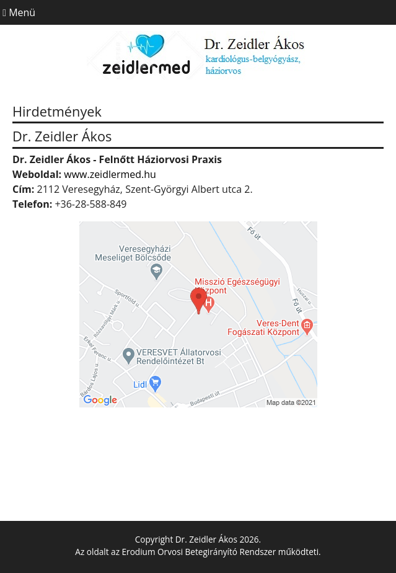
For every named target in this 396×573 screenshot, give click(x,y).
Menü (17, 12)
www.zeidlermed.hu (110, 174)
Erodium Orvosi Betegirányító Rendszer (199, 551)
